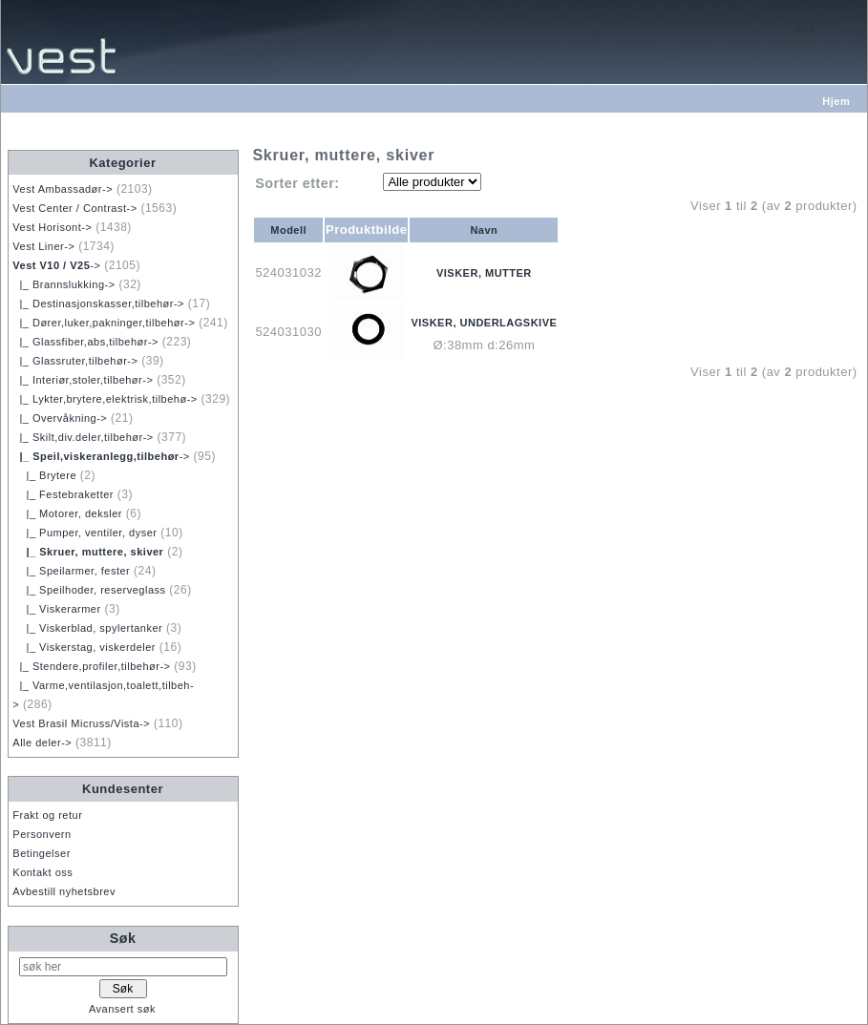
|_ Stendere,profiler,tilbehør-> (91, 666)
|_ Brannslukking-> (63, 284)
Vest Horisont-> (52, 227)
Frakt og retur (47, 815)
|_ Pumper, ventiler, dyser (84, 532)
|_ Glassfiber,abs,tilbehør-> (85, 341)
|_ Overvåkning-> (59, 418)
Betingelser (41, 853)
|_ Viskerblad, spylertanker (87, 628)
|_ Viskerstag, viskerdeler (84, 647)
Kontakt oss (42, 872)
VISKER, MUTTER (484, 273)
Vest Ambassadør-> (62, 189)
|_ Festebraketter (63, 494)
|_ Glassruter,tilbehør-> (75, 360)
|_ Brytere (44, 475)
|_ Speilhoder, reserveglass (88, 590)
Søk (123, 938)
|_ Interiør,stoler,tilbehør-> (82, 380)
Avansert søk (122, 1009)
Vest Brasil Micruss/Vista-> (81, 723)
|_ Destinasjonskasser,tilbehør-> (98, 303)
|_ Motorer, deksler (67, 513)
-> (56, 265)
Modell (288, 230)
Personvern (41, 834)
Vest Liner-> (43, 246)
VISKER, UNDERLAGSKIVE (484, 322)
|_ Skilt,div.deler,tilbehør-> (82, 437)
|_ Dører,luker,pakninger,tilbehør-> (103, 322)
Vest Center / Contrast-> (74, 208)
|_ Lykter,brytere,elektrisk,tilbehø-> (104, 399)
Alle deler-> (42, 742)
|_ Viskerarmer (56, 609)
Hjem (836, 101)
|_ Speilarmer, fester (71, 570)
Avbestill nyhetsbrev (64, 891)
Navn (484, 230)
